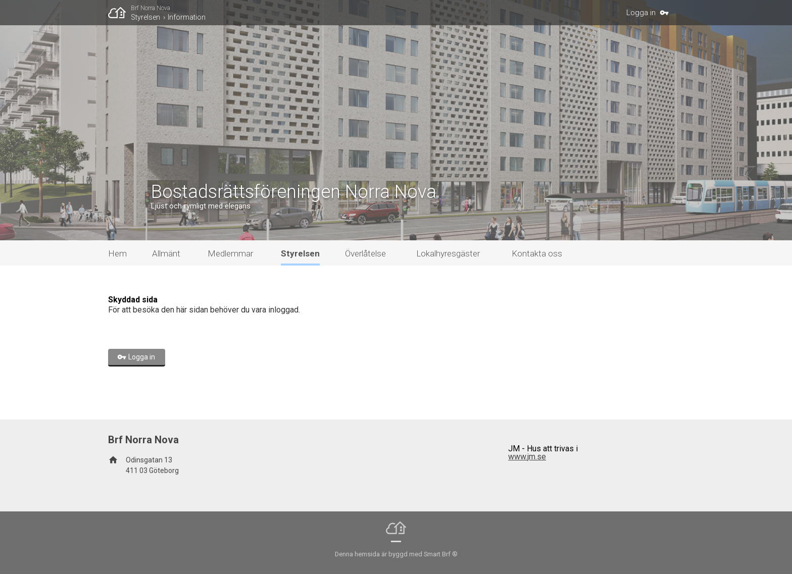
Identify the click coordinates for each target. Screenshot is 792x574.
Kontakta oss (537, 253)
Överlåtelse (365, 253)
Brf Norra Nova (150, 8)
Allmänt (166, 253)
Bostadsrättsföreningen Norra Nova (293, 191)
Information (187, 17)
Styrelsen (145, 17)
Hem (117, 253)
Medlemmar (230, 253)
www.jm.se (527, 456)
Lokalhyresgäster (448, 253)
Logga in (641, 12)
